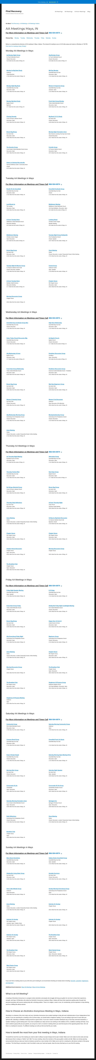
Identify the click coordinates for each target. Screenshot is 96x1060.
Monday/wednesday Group (56, 415)
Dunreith (73, 980)
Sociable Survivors (54, 873)
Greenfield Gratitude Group (56, 189)
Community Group (12, 724)
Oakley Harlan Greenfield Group (58, 858)
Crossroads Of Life (12, 785)
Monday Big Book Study (13, 101)
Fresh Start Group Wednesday (15, 368)
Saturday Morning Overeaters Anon (17, 801)
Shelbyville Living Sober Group (15, 873)
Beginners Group (54, 636)
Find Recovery (14, 11)
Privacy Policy (17, 1053)
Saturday (48, 38)
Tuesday (22, 38)
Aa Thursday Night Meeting (14, 456)
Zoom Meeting (53, 250)
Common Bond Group (13, 739)
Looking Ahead (53, 219)
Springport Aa (53, 801)
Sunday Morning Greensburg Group (59, 888)
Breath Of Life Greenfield (14, 189)
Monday (17, 38)
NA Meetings (68, 11)
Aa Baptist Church (54, 338)
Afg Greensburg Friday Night (15, 636)
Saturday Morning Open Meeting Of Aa (60, 755)
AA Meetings (59, 11)
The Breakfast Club (12, 564)
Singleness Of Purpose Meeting (16, 697)
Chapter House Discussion (14, 548)
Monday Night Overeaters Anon (58, 132)
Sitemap (30, 1053)
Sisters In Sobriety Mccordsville (16, 162)
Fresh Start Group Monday (56, 101)
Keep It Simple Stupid (13, 755)
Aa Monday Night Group (13, 55)
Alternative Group (54, 456)
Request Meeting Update (39, 1053)
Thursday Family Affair (13, 472)
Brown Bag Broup (12, 132)
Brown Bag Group (12, 250)
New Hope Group (53, 472)
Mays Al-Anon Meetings (39, 987)
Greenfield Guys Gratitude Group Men (17, 322)
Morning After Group (12, 770)
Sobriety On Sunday (54, 904)
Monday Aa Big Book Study (14, 70)
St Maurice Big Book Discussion (58, 518)
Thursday (36, 38)
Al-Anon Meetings (80, 11)
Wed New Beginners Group (56, 384)
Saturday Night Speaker (55, 770)
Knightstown (85, 980)
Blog (88, 11)
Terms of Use (24, 1053)
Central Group (53, 265)
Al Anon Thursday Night (55, 502)
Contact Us (55, 1053)
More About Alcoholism (13, 858)
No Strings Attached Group (14, 487)
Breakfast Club (11, 831)
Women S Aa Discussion (56, 399)
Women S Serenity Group (14, 399)
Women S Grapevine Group (56, 85)
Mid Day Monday (53, 70)
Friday (42, 38)
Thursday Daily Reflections (14, 502)
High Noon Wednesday (55, 322)
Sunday (54, 38)
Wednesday (30, 38)
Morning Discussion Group (14, 296)
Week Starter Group (12, 965)
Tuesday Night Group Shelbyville (58, 235)
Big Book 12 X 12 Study (55, 116)
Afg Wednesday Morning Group (16, 415)
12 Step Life (48, 1053)
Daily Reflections (11, 816)
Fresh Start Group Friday (14, 605)
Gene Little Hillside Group (14, 888)
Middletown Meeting (54, 204)
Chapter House (53, 281)
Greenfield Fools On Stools (56, 739)
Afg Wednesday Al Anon (13, 353)
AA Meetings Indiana (33, 23)
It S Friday (52, 590)
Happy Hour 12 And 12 (55, 621)
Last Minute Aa (11, 204)
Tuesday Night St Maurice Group (16, 265)
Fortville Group (53, 147)
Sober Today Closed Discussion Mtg (17, 338)
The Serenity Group (12, 147)
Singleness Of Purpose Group (57, 682)
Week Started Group (54, 950)
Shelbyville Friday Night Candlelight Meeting (61, 605)
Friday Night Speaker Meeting (15, 590)
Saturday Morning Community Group (59, 724)
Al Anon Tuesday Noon (13, 219)
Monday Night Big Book (13, 85)
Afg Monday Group (54, 55)
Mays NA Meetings (27, 987)
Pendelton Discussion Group (57, 353)
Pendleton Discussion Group (57, 368)
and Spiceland (9, 983)
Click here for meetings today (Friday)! (16, 46)
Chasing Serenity (11, 116)
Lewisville (78, 980)
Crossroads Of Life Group (56, 785)
